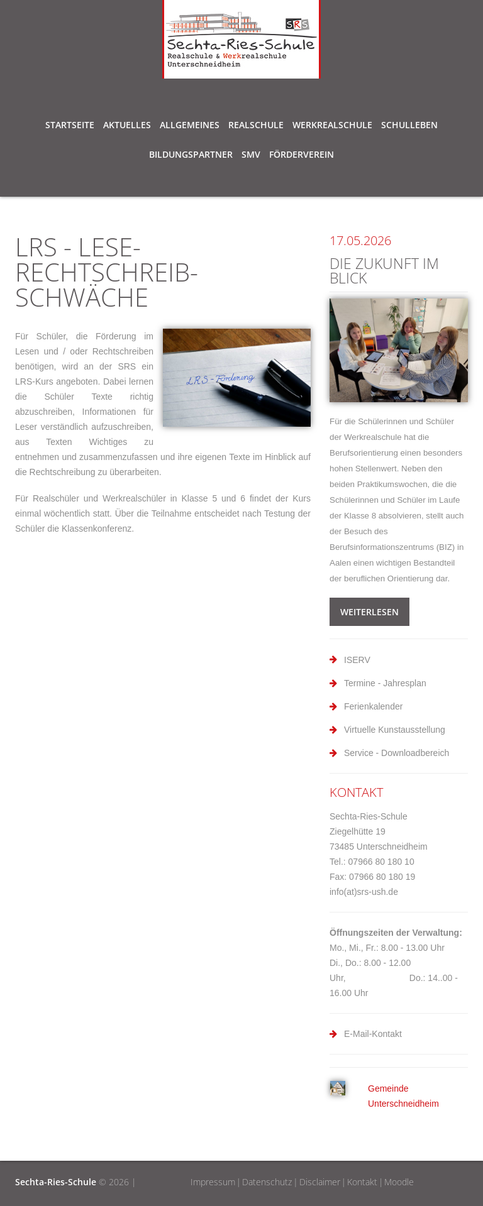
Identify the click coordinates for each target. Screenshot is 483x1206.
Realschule (256, 127)
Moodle (399, 1182)
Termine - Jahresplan (385, 683)
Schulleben (409, 127)
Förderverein (301, 154)
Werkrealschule (332, 127)
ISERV (357, 660)
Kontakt (362, 1182)
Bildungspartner (191, 156)
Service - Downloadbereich (396, 753)
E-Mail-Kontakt (373, 1034)
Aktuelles (127, 125)
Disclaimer (319, 1182)
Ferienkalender (373, 706)
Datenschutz (267, 1182)
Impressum (213, 1182)
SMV (251, 156)
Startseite (69, 125)
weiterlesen (369, 612)
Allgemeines (190, 127)
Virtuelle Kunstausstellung (394, 730)
